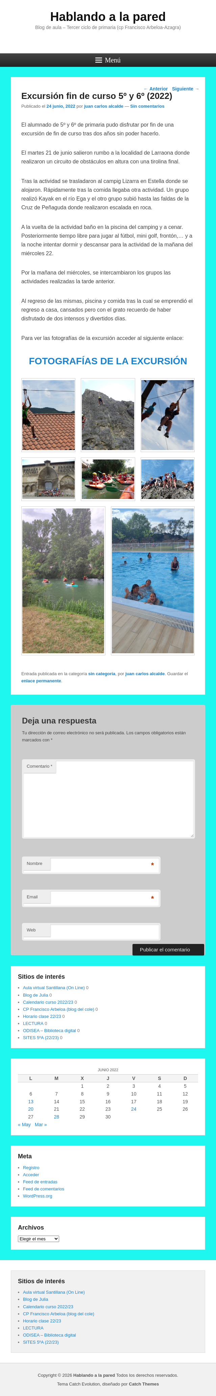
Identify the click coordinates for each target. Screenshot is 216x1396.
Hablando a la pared (108, 17)
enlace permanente (41, 680)
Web (31, 929)
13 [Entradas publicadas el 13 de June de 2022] (30, 1101)
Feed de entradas (40, 1181)
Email (32, 896)
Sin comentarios (147, 106)
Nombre (34, 863)
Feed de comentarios (43, 1188)
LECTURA (33, 1023)
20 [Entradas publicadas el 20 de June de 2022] (30, 1109)
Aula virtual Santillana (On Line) (54, 987)
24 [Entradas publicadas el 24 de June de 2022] (134, 1109)
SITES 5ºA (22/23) (41, 1037)
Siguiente (185, 88)
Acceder (31, 1174)
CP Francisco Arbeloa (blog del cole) (58, 1009)
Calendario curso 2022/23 (48, 1002)
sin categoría (101, 673)
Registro (31, 1167)
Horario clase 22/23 (42, 1016)
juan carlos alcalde (103, 106)
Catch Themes (144, 1384)
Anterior (156, 88)
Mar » (41, 1124)
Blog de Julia (35, 995)
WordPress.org (37, 1196)
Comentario (39, 766)
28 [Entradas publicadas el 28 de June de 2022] (56, 1117)
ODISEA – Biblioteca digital (49, 1030)
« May (24, 1124)
